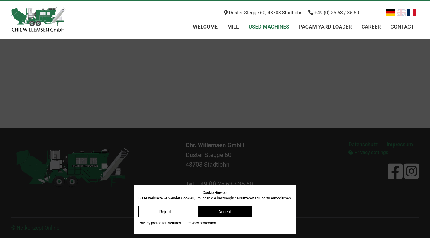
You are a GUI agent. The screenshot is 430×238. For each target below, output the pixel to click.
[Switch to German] (390, 12)
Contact (402, 27)
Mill (233, 27)
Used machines (268, 27)
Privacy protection (201, 223)
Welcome (205, 27)
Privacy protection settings (160, 223)
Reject (165, 211)
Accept (224, 211)
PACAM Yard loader (325, 27)
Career (371, 27)
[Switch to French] (411, 12)
